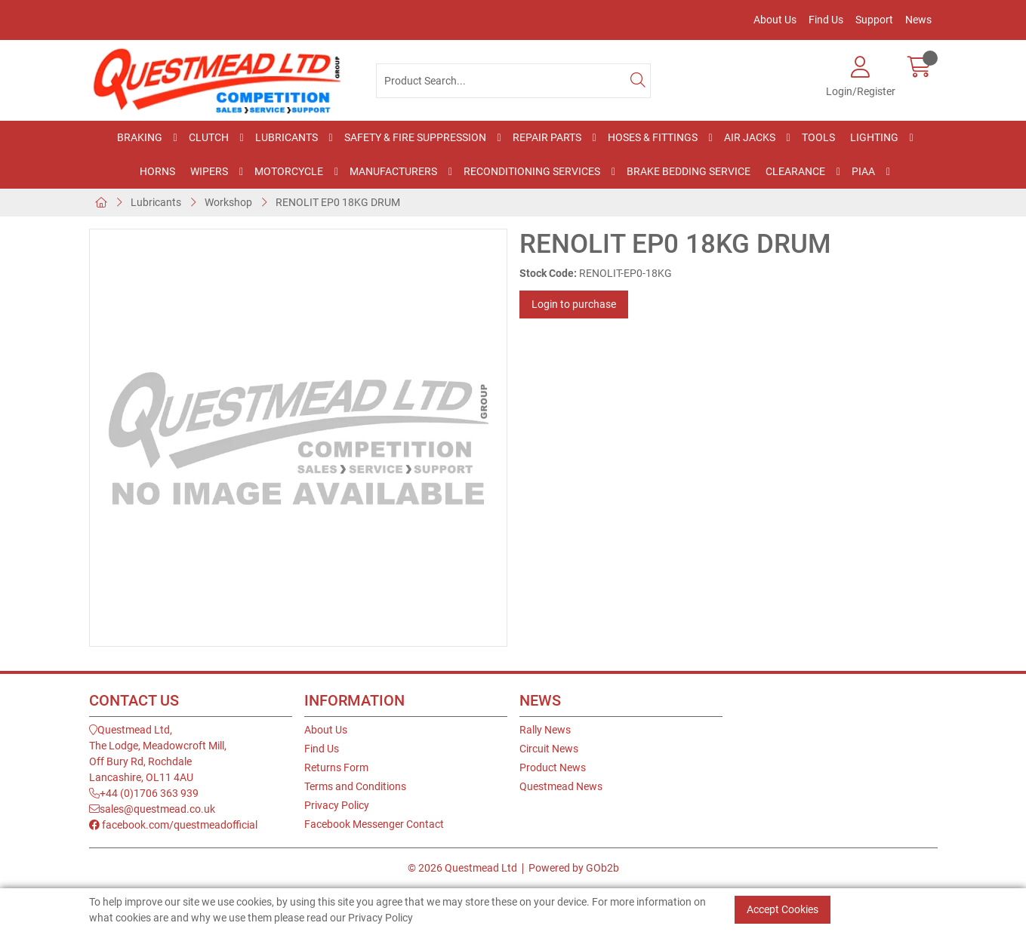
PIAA (863, 171)
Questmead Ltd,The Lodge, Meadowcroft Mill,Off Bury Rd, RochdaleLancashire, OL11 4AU (157, 753)
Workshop (228, 202)
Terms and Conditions (355, 786)
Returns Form (336, 767)
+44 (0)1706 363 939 (144, 793)
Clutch (209, 137)
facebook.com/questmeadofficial (173, 825)
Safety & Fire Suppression (415, 137)
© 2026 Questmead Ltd (462, 868)
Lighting (874, 137)
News (918, 20)
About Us (774, 20)
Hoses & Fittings (653, 137)
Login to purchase (573, 304)
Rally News (545, 730)
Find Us (826, 20)
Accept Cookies (782, 909)
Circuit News (548, 749)
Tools (818, 137)
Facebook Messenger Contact (374, 824)
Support (874, 20)
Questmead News (560, 786)
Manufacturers (393, 171)
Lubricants (286, 137)
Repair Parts (547, 137)
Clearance (795, 171)
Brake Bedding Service (688, 171)
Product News (552, 767)
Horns (157, 171)
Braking (139, 137)
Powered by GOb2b (573, 868)
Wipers (209, 171)
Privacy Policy (336, 805)
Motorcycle (288, 171)
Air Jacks (749, 137)
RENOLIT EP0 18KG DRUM (338, 202)
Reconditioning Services (532, 171)
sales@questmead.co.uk (152, 809)
